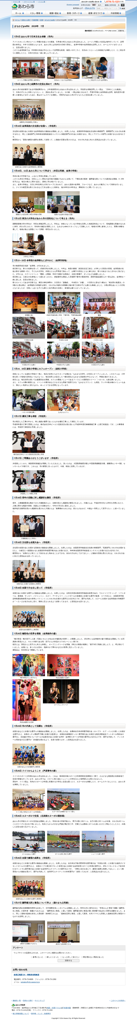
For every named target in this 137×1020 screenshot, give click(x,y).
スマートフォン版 (29, 1)
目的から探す (26, 20)
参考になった (38, 957)
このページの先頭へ (118, 1000)
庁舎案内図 (66, 1008)
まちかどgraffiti (50, 20)
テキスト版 (16, 1)
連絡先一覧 (17, 1000)
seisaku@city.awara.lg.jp (30, 982)
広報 (41, 20)
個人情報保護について (21, 1013)
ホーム (17, 20)
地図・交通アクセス (54, 1008)
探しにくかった (53, 957)
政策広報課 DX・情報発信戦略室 (26, 975)
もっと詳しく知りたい (71, 957)
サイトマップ (40, 1000)
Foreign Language (73, 4)
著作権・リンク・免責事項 (41, 1013)
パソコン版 (41, 1)
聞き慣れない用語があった (93, 957)
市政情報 (35, 20)
